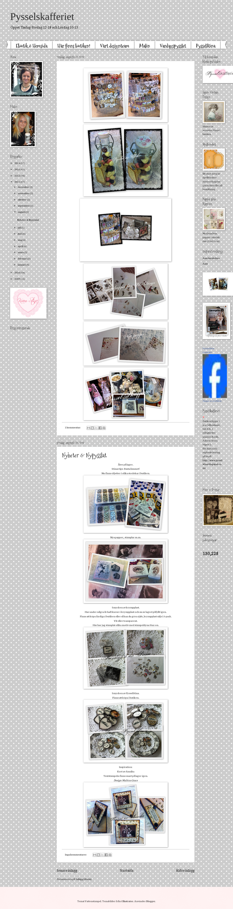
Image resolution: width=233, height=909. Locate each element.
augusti (22, 211)
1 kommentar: (73, 427)
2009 (17, 278)
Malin (144, 46)
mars (21, 252)
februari (23, 258)
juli (19, 227)
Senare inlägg (67, 870)
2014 (17, 163)
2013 (17, 169)
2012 (17, 175)
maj (20, 239)
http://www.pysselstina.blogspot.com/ (212, 464)
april (21, 246)
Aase (205, 263)
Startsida (127, 870)
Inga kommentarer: (76, 854)
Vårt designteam (114, 46)
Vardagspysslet (173, 46)
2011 (17, 181)
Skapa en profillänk (212, 401)
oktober (22, 199)
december (24, 187)
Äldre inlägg (185, 870)
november (24, 193)
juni (20, 233)
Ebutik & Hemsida (31, 46)
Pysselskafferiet (42, 16)
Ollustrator (127, 901)
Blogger (150, 901)
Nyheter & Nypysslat (84, 455)
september (24, 205)
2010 (17, 272)
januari (22, 264)
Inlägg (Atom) (84, 879)
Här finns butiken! (73, 46)
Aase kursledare (211, 258)
